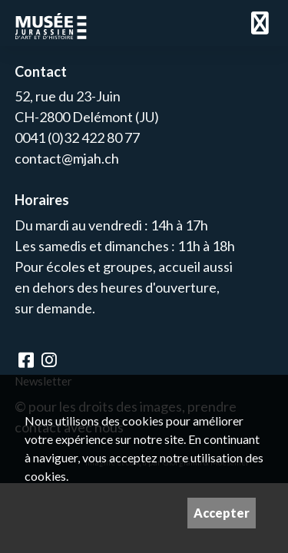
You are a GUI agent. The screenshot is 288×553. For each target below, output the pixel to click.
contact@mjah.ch (67, 158)
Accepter (222, 512)
